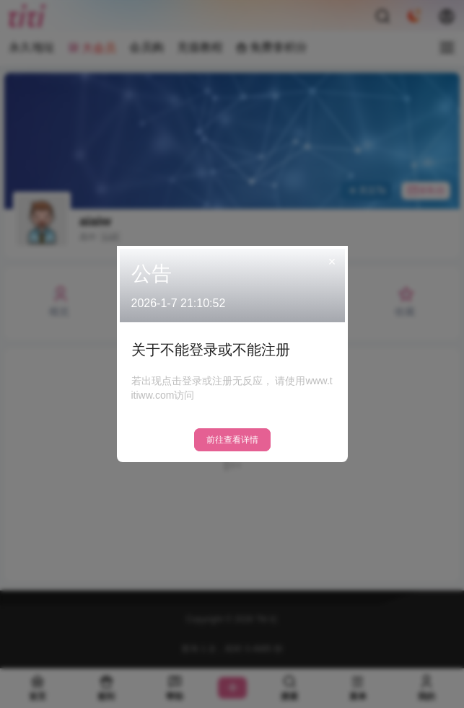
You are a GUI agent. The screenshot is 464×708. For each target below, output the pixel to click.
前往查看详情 (232, 440)
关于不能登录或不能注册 (210, 350)
